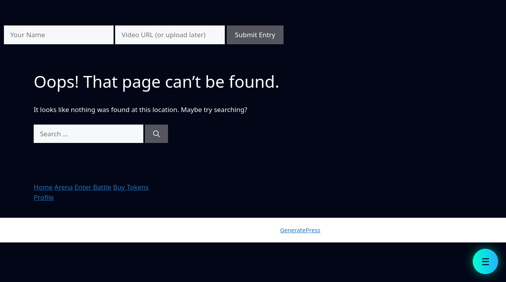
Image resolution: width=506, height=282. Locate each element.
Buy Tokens (131, 187)
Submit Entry (255, 34)
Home (43, 187)
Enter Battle (92, 187)
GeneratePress (300, 230)
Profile (44, 197)
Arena (63, 187)
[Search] (156, 134)
